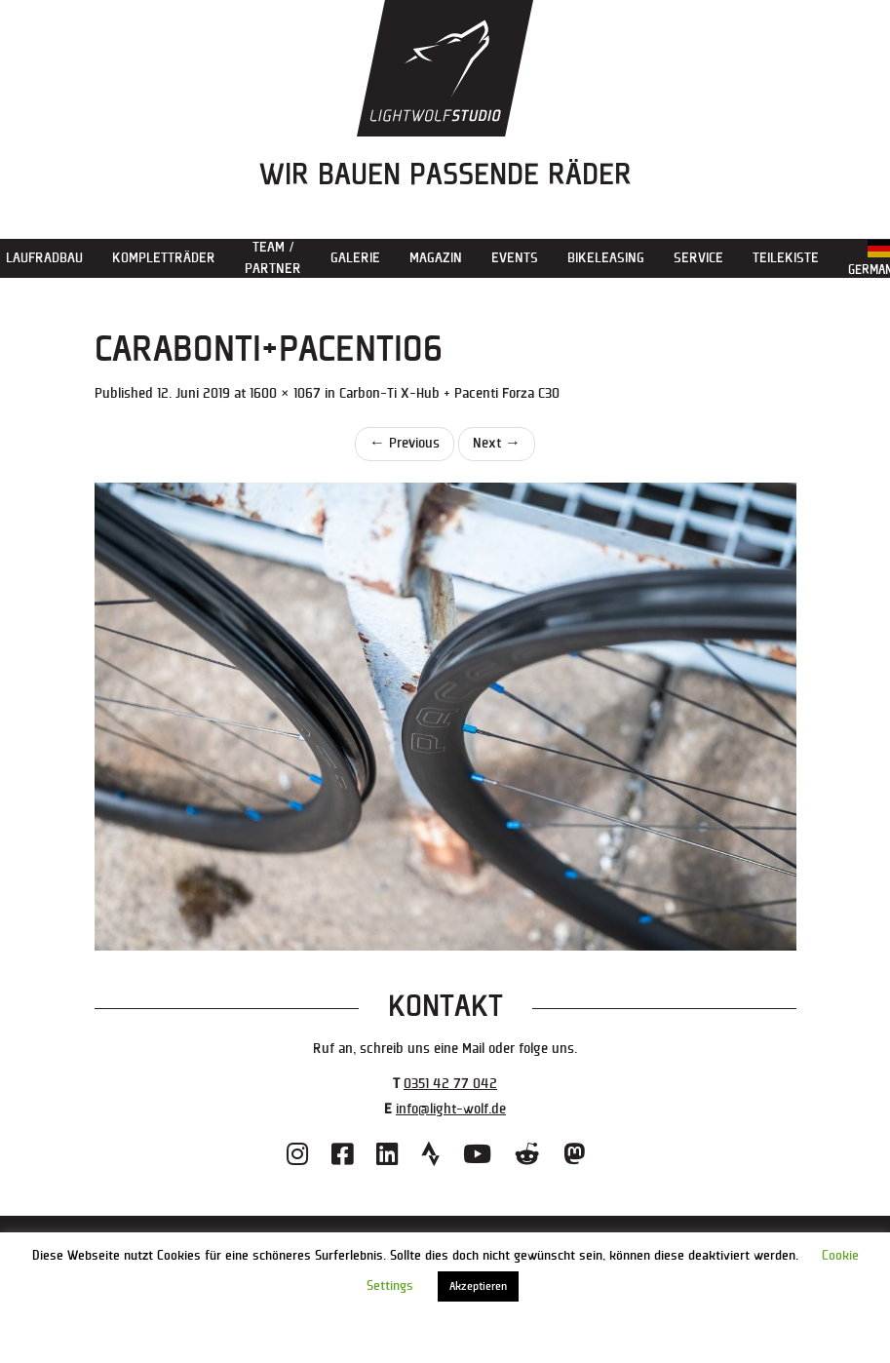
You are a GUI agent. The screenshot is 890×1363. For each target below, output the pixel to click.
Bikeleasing (605, 258)
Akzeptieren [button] (478, 1286)
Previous (404, 443)
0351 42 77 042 (450, 1083)
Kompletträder (163, 258)
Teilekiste (786, 258)
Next (497, 443)
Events (514, 258)
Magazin (435, 258)
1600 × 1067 (285, 393)
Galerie (355, 258)
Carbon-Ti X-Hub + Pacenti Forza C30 (449, 393)
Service (698, 258)
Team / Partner (273, 258)
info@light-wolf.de (451, 1109)
